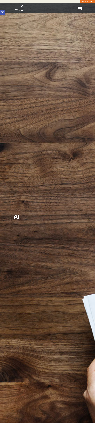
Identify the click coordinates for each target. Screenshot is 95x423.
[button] (2, 12)
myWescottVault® (87, 2)
